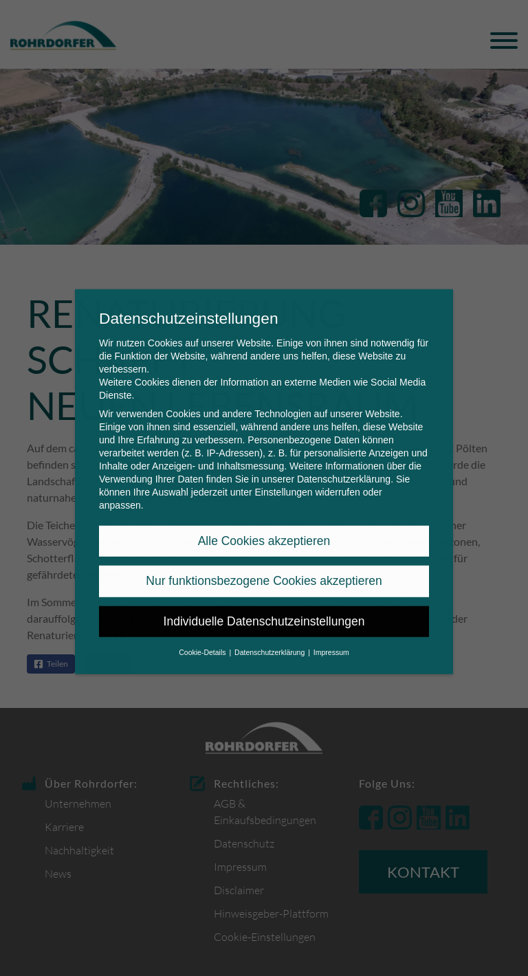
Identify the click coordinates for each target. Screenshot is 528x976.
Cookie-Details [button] (203, 633)
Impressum (331, 633)
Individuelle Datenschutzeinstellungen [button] (264, 601)
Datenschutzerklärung (343, 459)
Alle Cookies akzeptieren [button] (264, 522)
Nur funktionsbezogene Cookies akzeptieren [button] (264, 561)
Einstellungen (283, 472)
